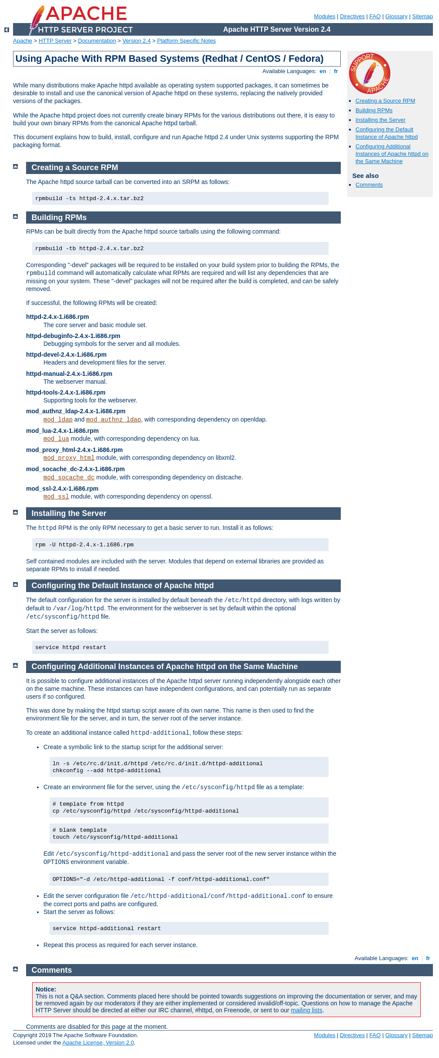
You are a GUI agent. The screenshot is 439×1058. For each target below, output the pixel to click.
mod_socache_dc (69, 477)
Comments (369, 184)
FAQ (375, 16)
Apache (22, 40)
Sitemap (422, 16)
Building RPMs (374, 110)
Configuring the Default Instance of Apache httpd (387, 133)
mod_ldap (58, 419)
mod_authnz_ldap (113, 419)
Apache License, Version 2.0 (98, 1042)
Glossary (396, 16)
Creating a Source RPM (385, 100)
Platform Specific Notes (186, 40)
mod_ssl (56, 496)
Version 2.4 (137, 40)
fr (336, 71)
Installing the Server (381, 120)
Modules (324, 16)
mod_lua (56, 438)
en (323, 71)
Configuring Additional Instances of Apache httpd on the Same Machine (392, 153)
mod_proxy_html (69, 458)
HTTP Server (55, 40)
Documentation (97, 40)
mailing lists (306, 1010)
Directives (352, 16)
